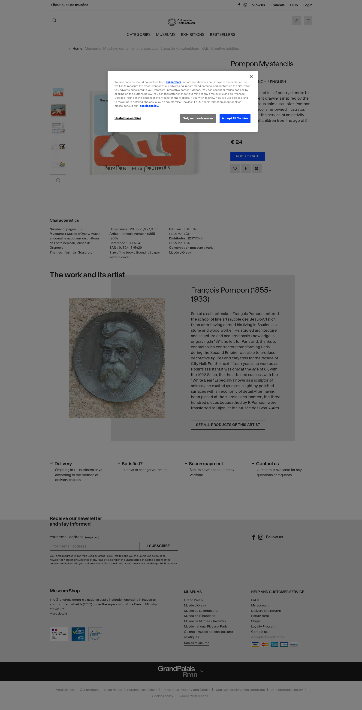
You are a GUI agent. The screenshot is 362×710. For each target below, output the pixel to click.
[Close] (251, 76)
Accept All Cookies (235, 118)
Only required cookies (198, 118)
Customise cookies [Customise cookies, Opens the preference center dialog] (128, 118)
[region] (183, 101)
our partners (173, 82)
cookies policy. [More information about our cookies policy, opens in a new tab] (149, 105)
